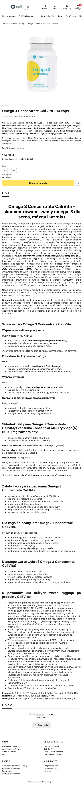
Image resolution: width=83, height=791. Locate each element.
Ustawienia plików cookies (13, 766)
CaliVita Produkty (17, 24)
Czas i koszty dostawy (53, 752)
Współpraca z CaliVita (11, 749)
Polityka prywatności (11, 774)
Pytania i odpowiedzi (11, 768)
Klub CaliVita (49, 749)
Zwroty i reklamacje (52, 754)
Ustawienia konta (51, 768)
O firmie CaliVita (9, 752)
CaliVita (5, 24)
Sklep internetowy (38, 782)
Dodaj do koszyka (38, 183)
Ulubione (47, 771)
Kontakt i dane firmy (11, 746)
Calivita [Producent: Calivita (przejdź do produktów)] (5, 105)
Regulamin (6, 771)
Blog (4, 754)
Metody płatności (51, 746)
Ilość (4, 166)
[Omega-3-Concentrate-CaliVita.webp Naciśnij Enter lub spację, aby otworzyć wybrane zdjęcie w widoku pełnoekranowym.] (41, 64)
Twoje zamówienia (52, 766)
